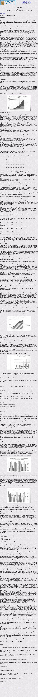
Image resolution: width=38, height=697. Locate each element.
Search (29, 1)
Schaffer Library (29, 3)
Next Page (19, 696)
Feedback (27, 1)
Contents (24, 1)
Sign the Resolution (26, 0)
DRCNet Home (25, 2)
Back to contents (2, 13)
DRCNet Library (24, 3)
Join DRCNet (29, 2)
